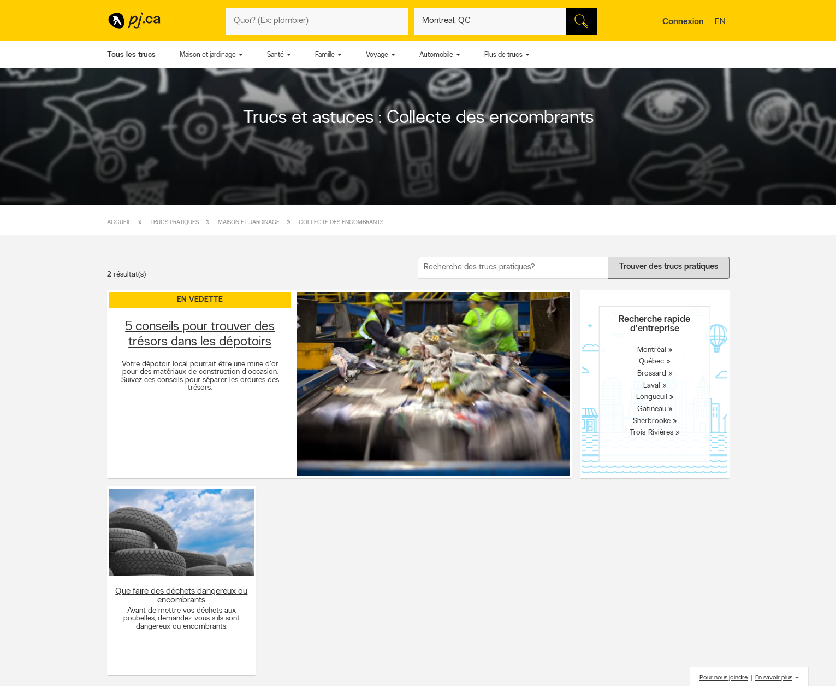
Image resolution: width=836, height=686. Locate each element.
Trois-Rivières (651, 433)
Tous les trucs (131, 55)
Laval (651, 385)
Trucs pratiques (174, 223)
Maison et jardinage (208, 54)
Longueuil (651, 397)
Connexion (683, 21)
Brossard (651, 374)
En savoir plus (773, 678)
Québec (651, 361)
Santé (275, 54)
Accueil (119, 223)
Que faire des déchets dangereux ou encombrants (181, 596)
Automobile (436, 54)
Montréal (651, 349)
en (721, 22)
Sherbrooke (652, 421)
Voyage (377, 54)
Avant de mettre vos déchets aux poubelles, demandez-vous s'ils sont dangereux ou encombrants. (181, 619)
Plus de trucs (503, 54)
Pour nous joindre (723, 678)
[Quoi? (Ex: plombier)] (317, 21)
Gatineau (651, 409)
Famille (325, 54)
